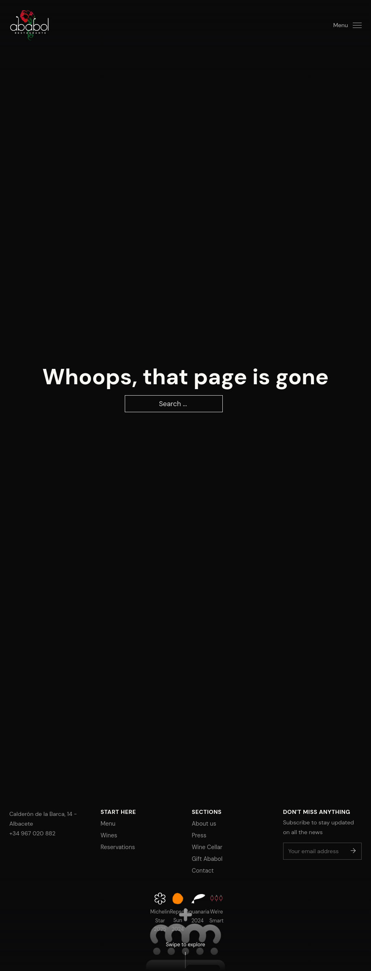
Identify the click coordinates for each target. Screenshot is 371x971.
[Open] (347, 25)
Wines (108, 835)
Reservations (117, 847)
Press (199, 835)
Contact (202, 870)
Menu (107, 823)
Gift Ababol (207, 858)
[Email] (322, 851)
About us (204, 823)
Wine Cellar (207, 847)
